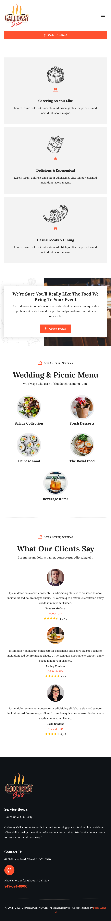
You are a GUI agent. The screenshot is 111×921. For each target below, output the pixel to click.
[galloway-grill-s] (17, 3)
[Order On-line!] (55, 35)
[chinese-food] (29, 435)
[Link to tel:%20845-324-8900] (9, 870)
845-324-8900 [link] (15, 886)
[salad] (29, 397)
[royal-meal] (82, 435)
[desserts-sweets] (82, 397)
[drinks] (55, 473)
